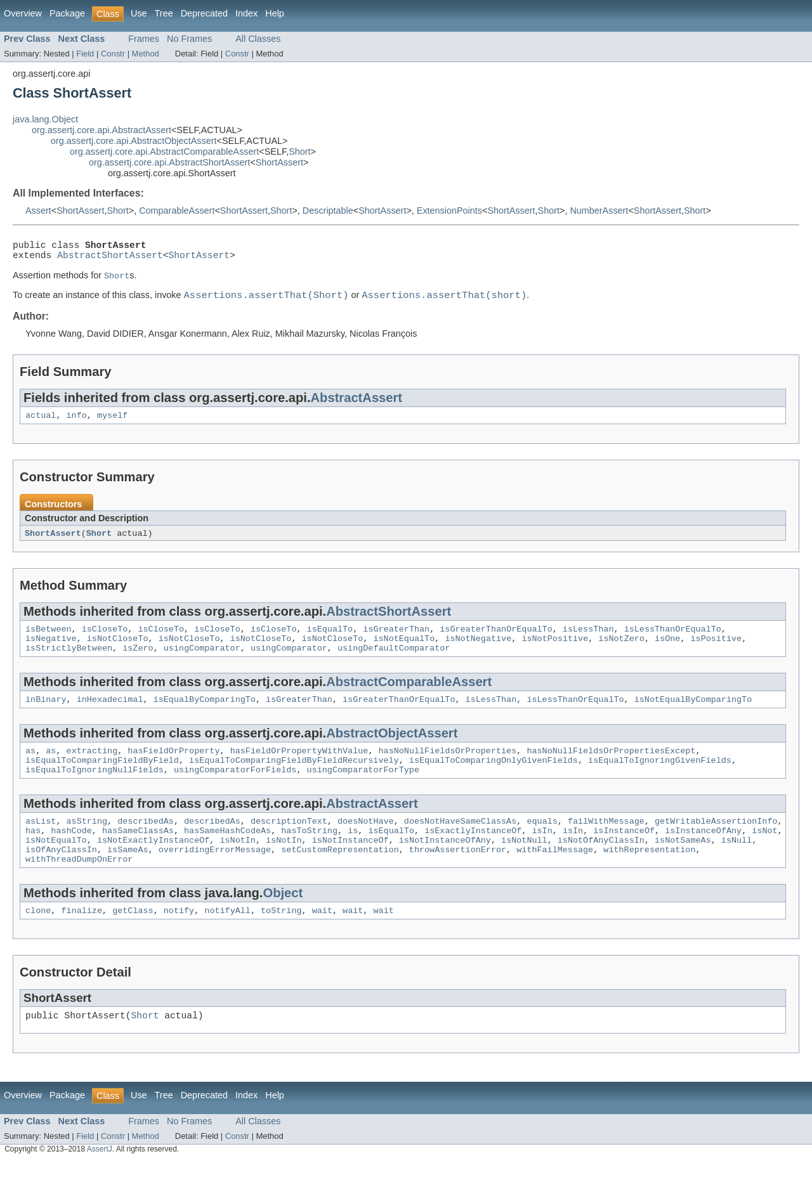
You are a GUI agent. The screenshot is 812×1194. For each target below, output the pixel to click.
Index (246, 13)
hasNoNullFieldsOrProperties (447, 770)
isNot (764, 858)
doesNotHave (365, 846)
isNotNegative (478, 652)
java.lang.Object (45, 119)
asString (87, 846)
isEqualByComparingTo (205, 717)
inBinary (46, 717)
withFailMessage (554, 880)
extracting (92, 770)
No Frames (189, 39)
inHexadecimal (110, 717)
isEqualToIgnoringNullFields (94, 793)
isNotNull (524, 869)
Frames (143, 39)
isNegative (51, 652)
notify (179, 945)
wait (322, 945)
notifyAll (227, 945)
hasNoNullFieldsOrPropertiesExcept (611, 770)
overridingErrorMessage (215, 880)
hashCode (71, 858)
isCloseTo (105, 641)
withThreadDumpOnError (79, 892)
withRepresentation (649, 880)
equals (542, 846)
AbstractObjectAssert (391, 751)
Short (299, 151)
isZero (137, 664)
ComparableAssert (176, 210)
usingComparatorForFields (235, 793)
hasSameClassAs (138, 858)
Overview (23, 13)
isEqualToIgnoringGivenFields (659, 782)
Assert (38, 210)
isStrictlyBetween (68, 664)
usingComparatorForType (362, 793)
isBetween (48, 641)
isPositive (716, 652)
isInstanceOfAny (703, 858)
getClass (133, 945)
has (33, 858)
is (353, 858)
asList (40, 846)
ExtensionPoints (449, 210)
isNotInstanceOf (350, 869)
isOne (667, 652)
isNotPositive (554, 652)
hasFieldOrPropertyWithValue (299, 770)
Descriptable (328, 210)
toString (281, 945)
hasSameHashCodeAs (227, 858)
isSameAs (127, 880)
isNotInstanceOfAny (445, 869)
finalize (81, 945)
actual (40, 425)
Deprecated (204, 13)
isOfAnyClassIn (61, 880)
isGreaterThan (396, 641)
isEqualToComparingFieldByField (102, 782)
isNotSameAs (683, 869)
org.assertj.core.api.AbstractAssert (101, 130)
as (30, 770)
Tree (164, 13)
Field (85, 53)
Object (283, 926)
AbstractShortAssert (110, 259)
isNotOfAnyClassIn (601, 869)
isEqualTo (329, 641)
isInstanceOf (624, 858)
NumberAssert (599, 210)
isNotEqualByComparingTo (692, 717)
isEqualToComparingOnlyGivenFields (493, 782)
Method (145, 53)
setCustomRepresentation (339, 880)
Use (139, 13)
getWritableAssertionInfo (716, 846)
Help (274, 13)
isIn (542, 858)
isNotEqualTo (404, 652)
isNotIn (237, 869)
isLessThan (588, 641)
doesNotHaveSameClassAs (460, 846)
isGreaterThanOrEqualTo (496, 641)
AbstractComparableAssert (409, 698)
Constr (113, 53)
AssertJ (99, 1187)
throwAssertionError (457, 880)
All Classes (257, 39)
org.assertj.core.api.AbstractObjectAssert (134, 141)
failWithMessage (606, 846)
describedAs (145, 846)
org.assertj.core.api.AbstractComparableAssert (164, 151)
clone (38, 945)
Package (67, 13)
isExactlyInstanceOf (472, 858)
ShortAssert (279, 162)
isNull (736, 869)
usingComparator (202, 664)
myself (112, 425)
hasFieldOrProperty (173, 770)
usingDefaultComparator (393, 664)
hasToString (309, 858)
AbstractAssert (357, 406)
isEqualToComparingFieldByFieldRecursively (294, 782)
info (77, 425)
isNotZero (621, 652)
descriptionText (289, 846)
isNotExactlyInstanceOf (153, 869)
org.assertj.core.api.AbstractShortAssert (169, 162)
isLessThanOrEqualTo (672, 641)
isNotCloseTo (117, 652)
